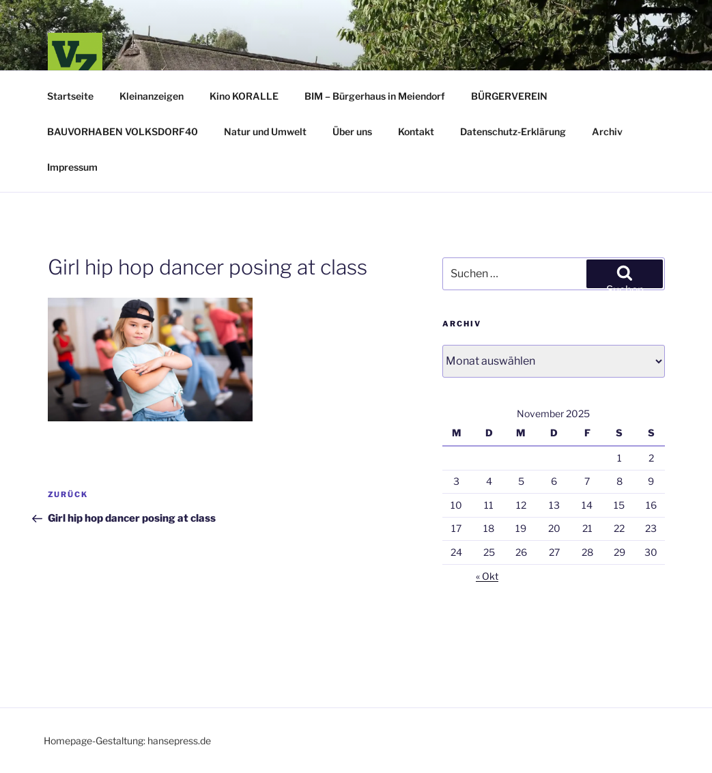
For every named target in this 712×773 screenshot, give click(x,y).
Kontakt (416, 131)
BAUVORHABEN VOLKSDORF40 (122, 131)
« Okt (487, 576)
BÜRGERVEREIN (509, 96)
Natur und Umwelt (265, 131)
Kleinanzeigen (151, 96)
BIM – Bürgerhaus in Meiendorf (374, 96)
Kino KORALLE (244, 96)
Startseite (70, 96)
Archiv (607, 131)
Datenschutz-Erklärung (513, 131)
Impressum (72, 167)
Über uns (352, 131)
